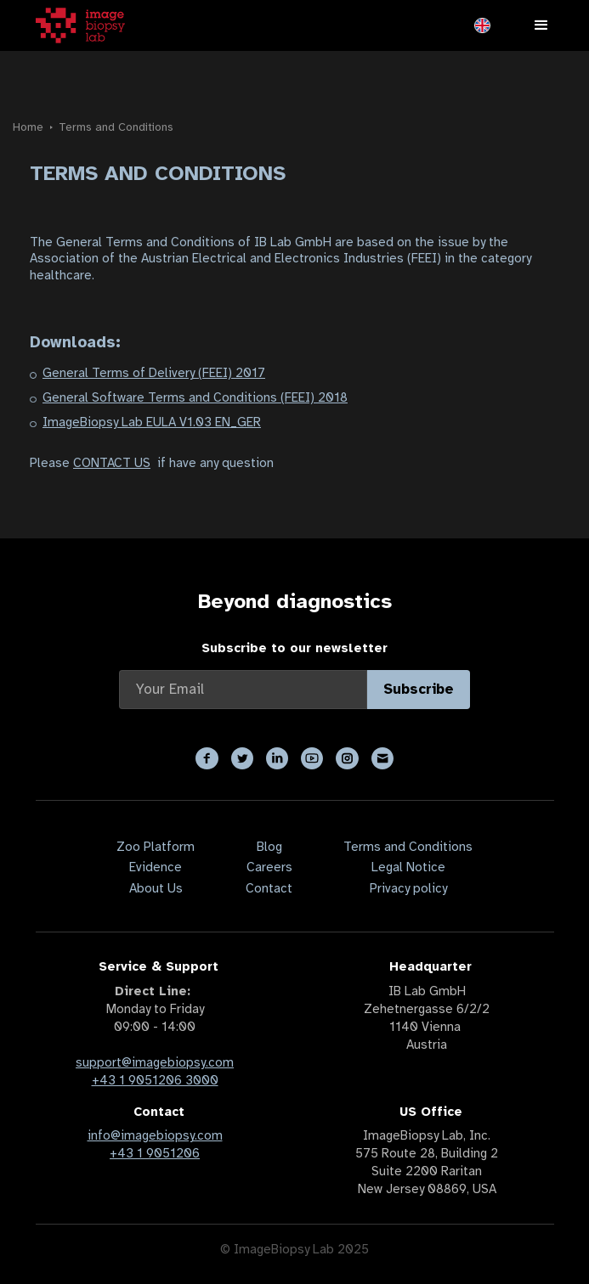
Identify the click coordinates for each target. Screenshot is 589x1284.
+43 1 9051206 (155, 1153)
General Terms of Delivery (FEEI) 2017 (153, 372)
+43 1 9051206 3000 (155, 1080)
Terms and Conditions (116, 127)
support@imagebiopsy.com (155, 1062)
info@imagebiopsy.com (155, 1135)
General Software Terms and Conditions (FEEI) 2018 (195, 397)
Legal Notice (408, 867)
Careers (269, 867)
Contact (269, 888)
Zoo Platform (155, 846)
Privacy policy (408, 888)
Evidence (155, 867)
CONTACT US (111, 462)
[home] (80, 25)
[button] (482, 26)
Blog (269, 846)
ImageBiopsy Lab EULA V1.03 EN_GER (151, 422)
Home (28, 127)
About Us (156, 888)
